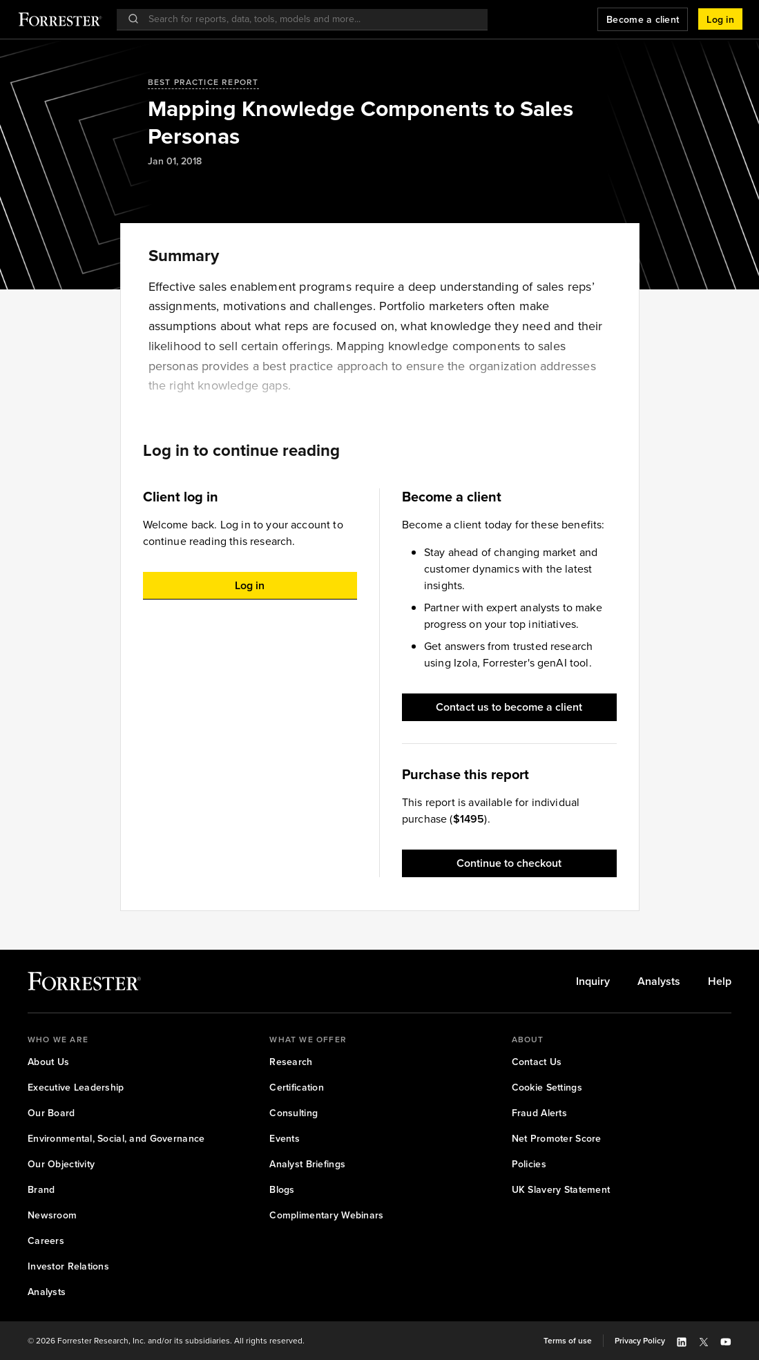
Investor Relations (68, 1266)
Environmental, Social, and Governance (116, 1138)
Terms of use (568, 1340)
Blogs (281, 1189)
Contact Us (537, 1062)
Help (719, 981)
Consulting (293, 1113)
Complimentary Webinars (326, 1215)
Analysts (658, 981)
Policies (529, 1164)
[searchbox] (309, 19)
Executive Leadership (76, 1087)
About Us (48, 1062)
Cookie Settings (547, 1087)
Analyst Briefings (307, 1164)
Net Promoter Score (557, 1138)
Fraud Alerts (539, 1113)
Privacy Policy (640, 1340)
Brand (41, 1189)
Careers (46, 1241)
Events (284, 1138)
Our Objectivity (61, 1164)
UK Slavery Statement (561, 1189)
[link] (593, 981)
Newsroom (52, 1215)
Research (290, 1062)
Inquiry (593, 981)
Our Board (51, 1113)
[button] (720, 19)
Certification (296, 1087)
